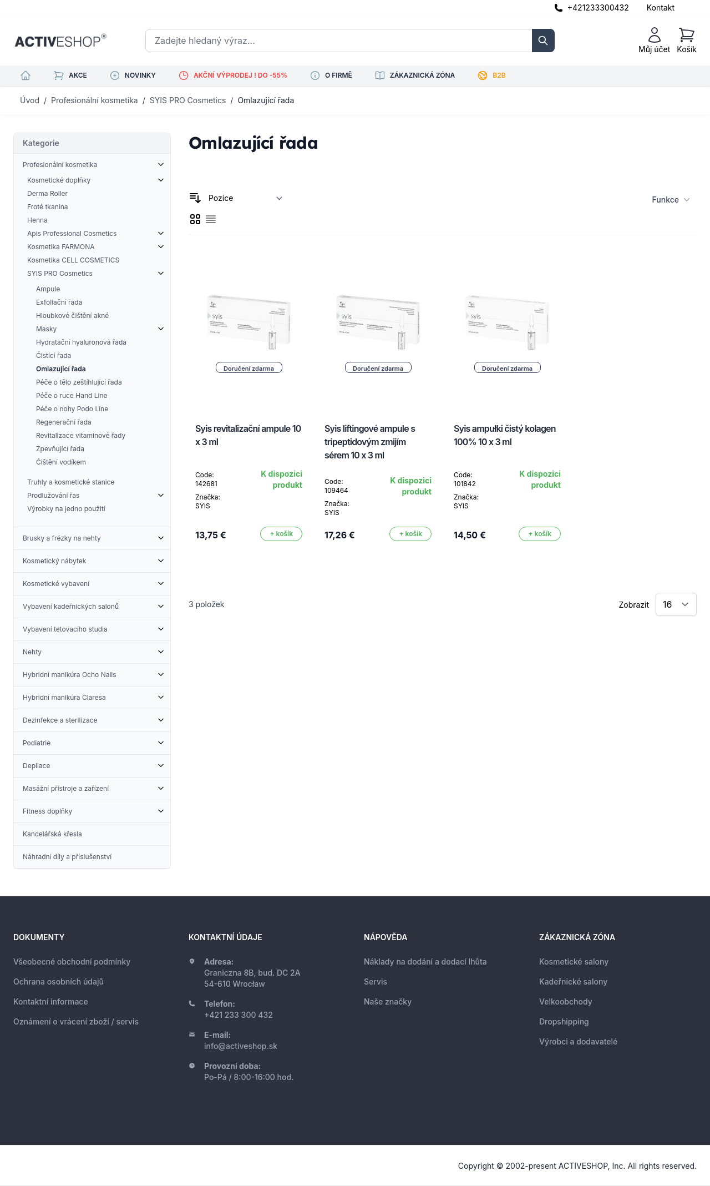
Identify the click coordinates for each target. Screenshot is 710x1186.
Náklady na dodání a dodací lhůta (425, 961)
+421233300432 (598, 7)
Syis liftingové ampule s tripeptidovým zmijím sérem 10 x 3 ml (369, 442)
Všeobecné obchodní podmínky (71, 961)
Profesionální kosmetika (94, 100)
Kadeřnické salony (573, 981)
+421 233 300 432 (238, 1015)
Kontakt (660, 7)
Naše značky (388, 1001)
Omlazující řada (265, 100)
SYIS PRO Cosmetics (188, 100)
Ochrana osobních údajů (58, 981)
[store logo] (60, 40)
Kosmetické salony (573, 961)
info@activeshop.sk (240, 1046)
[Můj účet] (654, 40)
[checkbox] (195, 219)
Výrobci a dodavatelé (578, 1041)
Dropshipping (564, 1021)
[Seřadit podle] (246, 198)
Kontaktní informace (50, 1001)
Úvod (29, 100)
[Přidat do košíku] (281, 534)
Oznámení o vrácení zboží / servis (76, 1021)
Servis (375, 981)
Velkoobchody (565, 1001)
